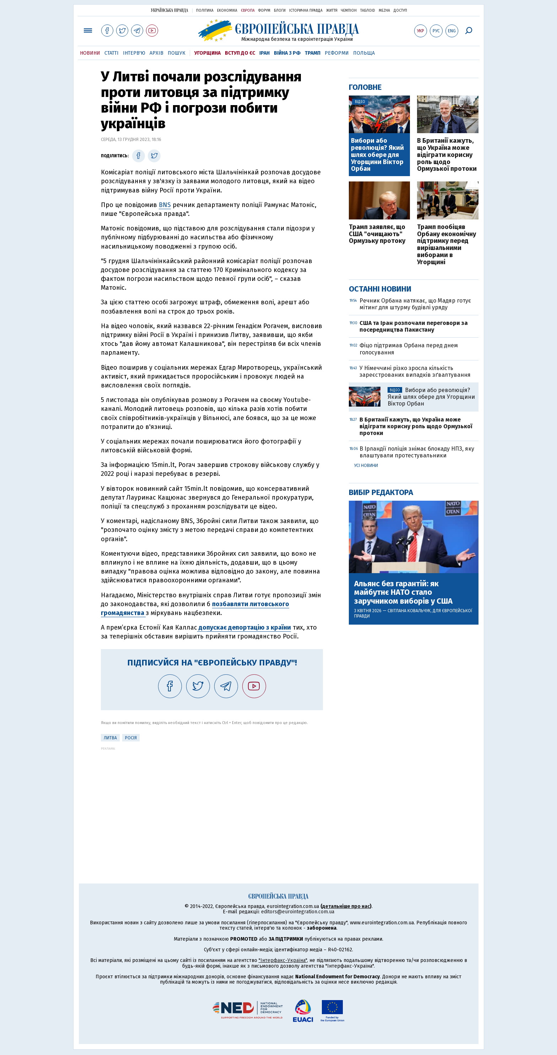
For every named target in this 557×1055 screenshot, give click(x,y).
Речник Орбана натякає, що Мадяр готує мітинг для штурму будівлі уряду (415, 304)
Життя (331, 11)
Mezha (384, 11)
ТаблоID (367, 11)
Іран (264, 53)
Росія (131, 737)
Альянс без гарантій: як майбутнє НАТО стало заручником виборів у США (403, 592)
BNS (165, 205)
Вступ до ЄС (240, 53)
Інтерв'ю (134, 53)
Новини (90, 53)
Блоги (280, 11)
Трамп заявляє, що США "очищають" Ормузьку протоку (377, 234)
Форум (264, 11)
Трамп (312, 53)
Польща (364, 53)
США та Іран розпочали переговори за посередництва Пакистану (413, 326)
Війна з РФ (287, 53)
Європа (248, 11)
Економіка (227, 11)
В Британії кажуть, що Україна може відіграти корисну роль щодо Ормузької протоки (447, 155)
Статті (111, 53)
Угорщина (207, 53)
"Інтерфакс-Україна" (283, 960)
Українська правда (169, 10)
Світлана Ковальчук (409, 610)
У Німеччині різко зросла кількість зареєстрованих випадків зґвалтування (415, 371)
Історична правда (306, 11)
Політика (204, 11)
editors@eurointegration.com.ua (297, 912)
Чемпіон (349, 11)
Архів (156, 53)
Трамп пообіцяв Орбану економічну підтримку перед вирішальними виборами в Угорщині (446, 245)
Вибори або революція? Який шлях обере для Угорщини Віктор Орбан (377, 155)
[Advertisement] (212, 800)
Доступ (400, 11)
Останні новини (380, 289)
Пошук (176, 53)
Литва (110, 737)
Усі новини (366, 465)
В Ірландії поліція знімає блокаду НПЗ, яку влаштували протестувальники (416, 452)
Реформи (337, 53)
